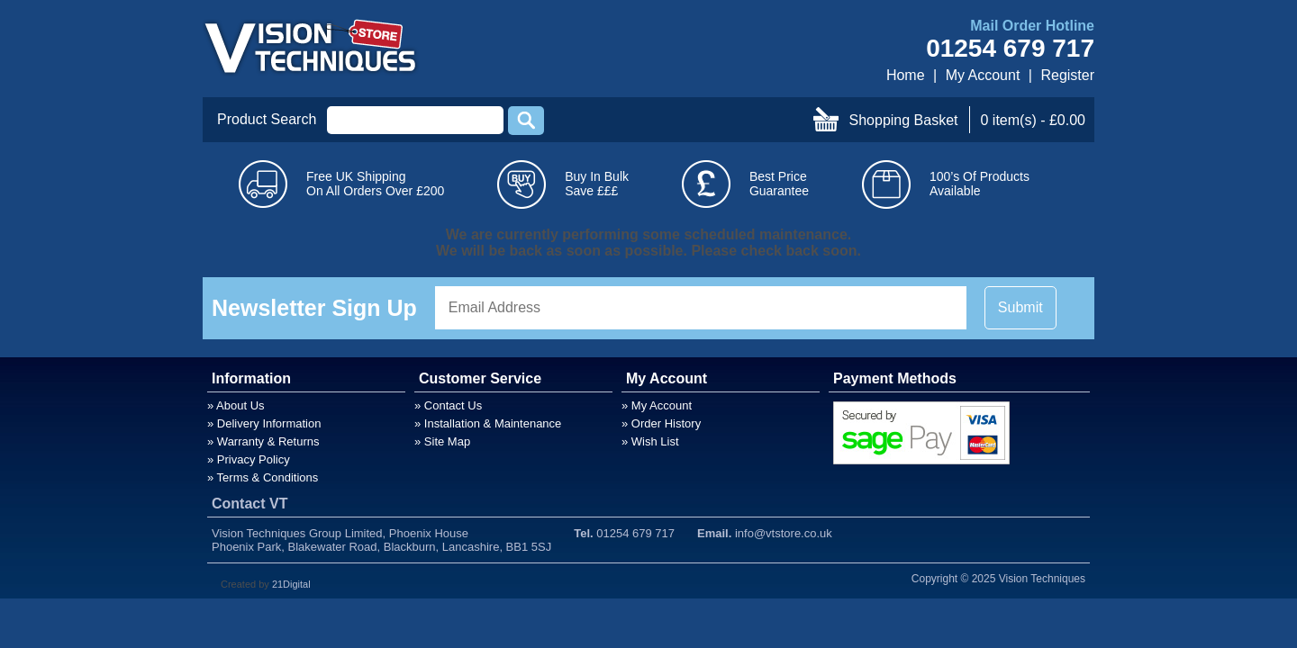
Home (905, 75)
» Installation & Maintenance (487, 423)
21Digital (291, 584)
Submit (1020, 307)
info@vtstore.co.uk (783, 533)
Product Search (266, 119)
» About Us (236, 405)
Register (1067, 75)
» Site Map (442, 441)
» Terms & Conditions (262, 477)
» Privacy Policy (248, 459)
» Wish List (650, 441)
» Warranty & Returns (263, 441)
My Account (983, 75)
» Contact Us (448, 405)
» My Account (656, 405)
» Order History (661, 423)
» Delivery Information (264, 423)
